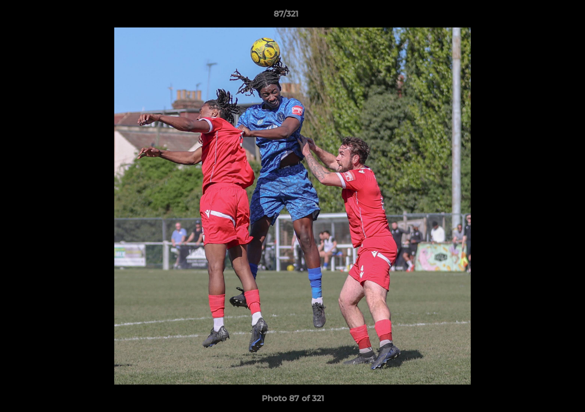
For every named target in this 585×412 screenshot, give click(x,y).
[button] (537, 16)
